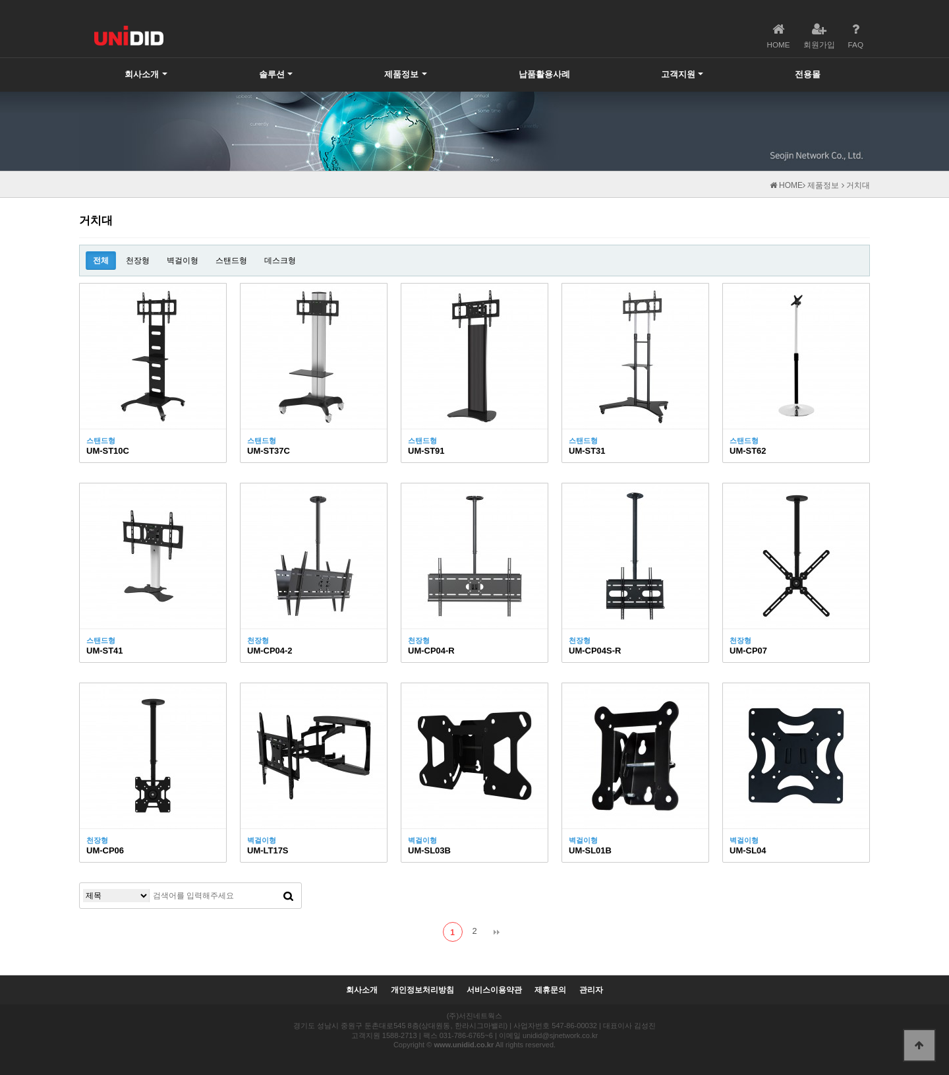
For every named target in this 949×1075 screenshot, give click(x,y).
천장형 (138, 260)
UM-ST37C (268, 451)
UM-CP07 (748, 651)
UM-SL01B (590, 850)
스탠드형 (231, 260)
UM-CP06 (105, 850)
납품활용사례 (544, 74)
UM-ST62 (748, 451)
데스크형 (280, 260)
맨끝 (496, 932)
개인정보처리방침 (422, 990)
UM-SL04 (748, 850)
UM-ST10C (107, 451)
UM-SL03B (429, 850)
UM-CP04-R (431, 651)
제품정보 (401, 74)
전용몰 (807, 74)
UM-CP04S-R (595, 651)
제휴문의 (550, 990)
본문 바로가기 (0, 0)
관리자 (591, 990)
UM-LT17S (268, 850)
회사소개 (142, 74)
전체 (101, 260)
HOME (786, 185)
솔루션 (272, 74)
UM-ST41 (104, 651)
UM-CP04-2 (270, 651)
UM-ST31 (587, 451)
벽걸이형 (182, 260)
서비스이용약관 (494, 990)
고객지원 (678, 74)
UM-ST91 (426, 451)
